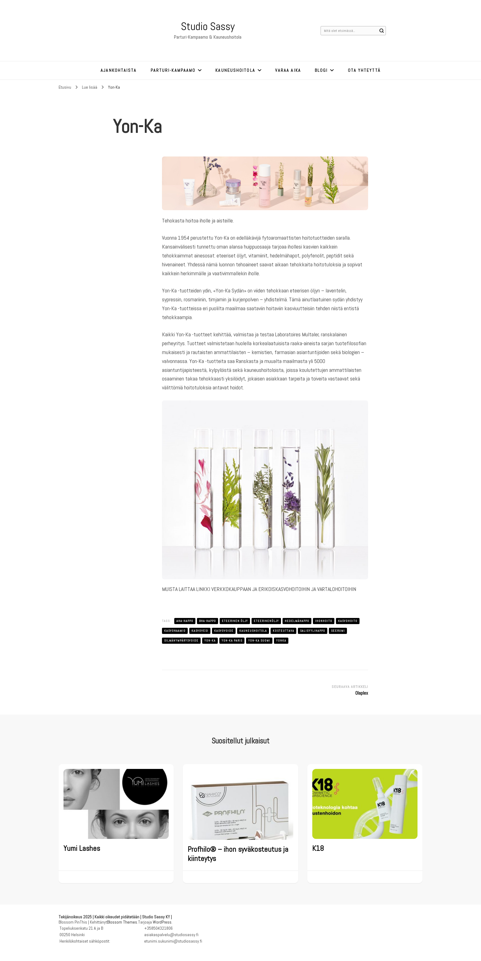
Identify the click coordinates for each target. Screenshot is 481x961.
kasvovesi (199, 631)
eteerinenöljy (266, 621)
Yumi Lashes (81, 848)
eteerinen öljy (235, 621)
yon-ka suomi (259, 641)
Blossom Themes (122, 922)
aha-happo (184, 621)
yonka (281, 641)
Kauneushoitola (235, 70)
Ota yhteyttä (364, 70)
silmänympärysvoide (181, 641)
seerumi (338, 631)
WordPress (162, 922)
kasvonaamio (175, 631)
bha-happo (207, 621)
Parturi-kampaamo (173, 70)
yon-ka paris (231, 641)
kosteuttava (283, 631)
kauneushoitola (253, 631)
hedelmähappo (297, 621)
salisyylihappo (312, 631)
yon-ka (210, 641)
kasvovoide (223, 631)
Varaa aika (288, 70)
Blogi (321, 70)
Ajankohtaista (119, 70)
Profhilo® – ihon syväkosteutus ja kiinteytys (238, 854)
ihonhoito (323, 621)
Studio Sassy (208, 26)
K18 (318, 848)
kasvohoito (347, 621)
